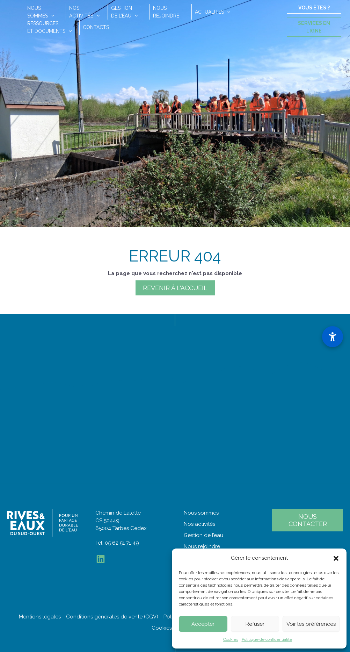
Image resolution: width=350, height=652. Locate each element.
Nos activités (199, 524)
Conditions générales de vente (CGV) (112, 617)
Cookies (230, 639)
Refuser (255, 624)
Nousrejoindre (166, 12)
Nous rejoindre (202, 546)
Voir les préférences (311, 624)
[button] (336, 558)
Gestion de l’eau (203, 535)
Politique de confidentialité (267, 639)
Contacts (96, 27)
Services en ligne (314, 27)
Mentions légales (40, 617)
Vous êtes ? (314, 7)
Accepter (202, 624)
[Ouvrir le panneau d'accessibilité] (332, 336)
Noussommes (40, 12)
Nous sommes (201, 513)
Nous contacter (308, 520)
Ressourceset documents (49, 27)
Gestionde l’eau (124, 12)
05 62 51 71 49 (122, 543)
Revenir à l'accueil (175, 288)
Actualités (212, 12)
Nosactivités (84, 12)
